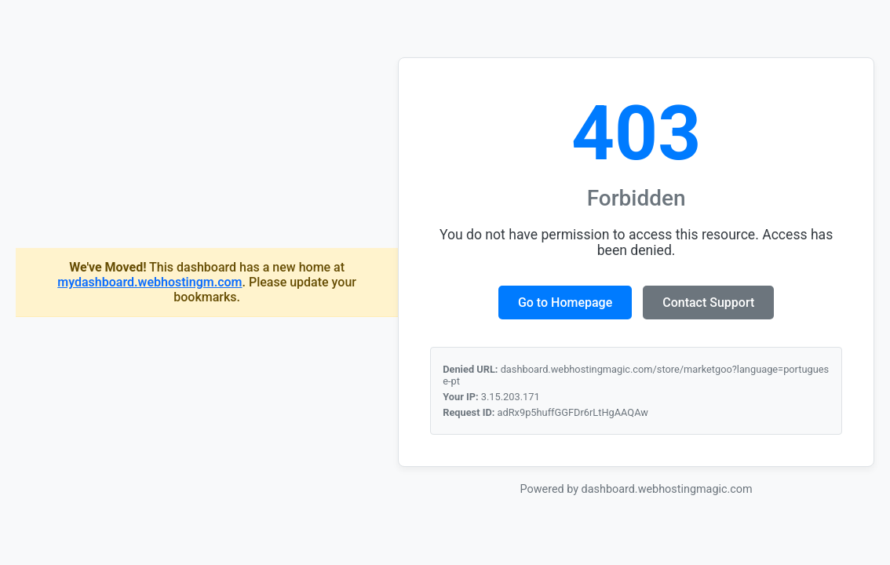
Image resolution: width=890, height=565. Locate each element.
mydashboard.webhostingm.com (149, 282)
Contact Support (708, 302)
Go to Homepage (565, 302)
